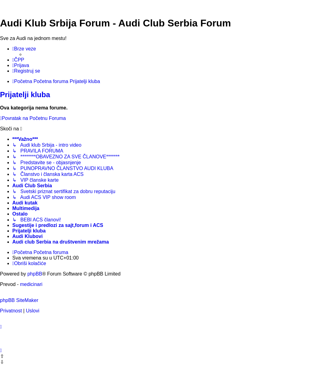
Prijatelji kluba (25, 94)
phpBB (34, 273)
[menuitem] (18, 60)
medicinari (31, 284)
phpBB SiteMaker (19, 300)
